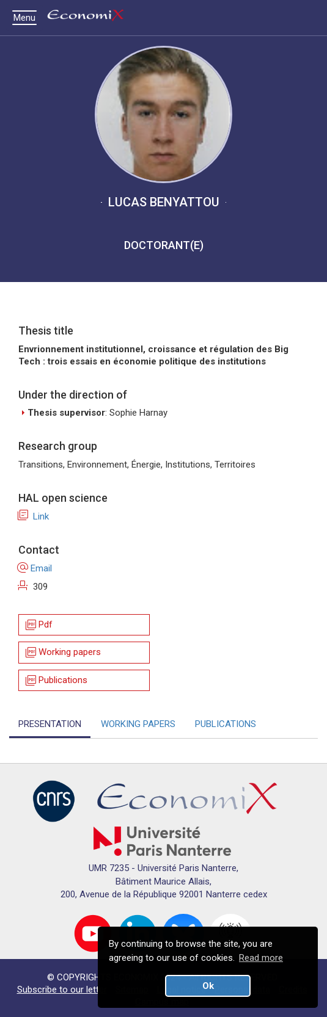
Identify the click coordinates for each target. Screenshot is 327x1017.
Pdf (38, 625)
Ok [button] (208, 985)
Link (33, 516)
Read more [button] (261, 957)
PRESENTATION (49, 723)
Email (35, 568)
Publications (55, 680)
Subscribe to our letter (62, 989)
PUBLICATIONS (225, 723)
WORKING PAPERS (138, 723)
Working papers (62, 653)
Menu (27, 17)
